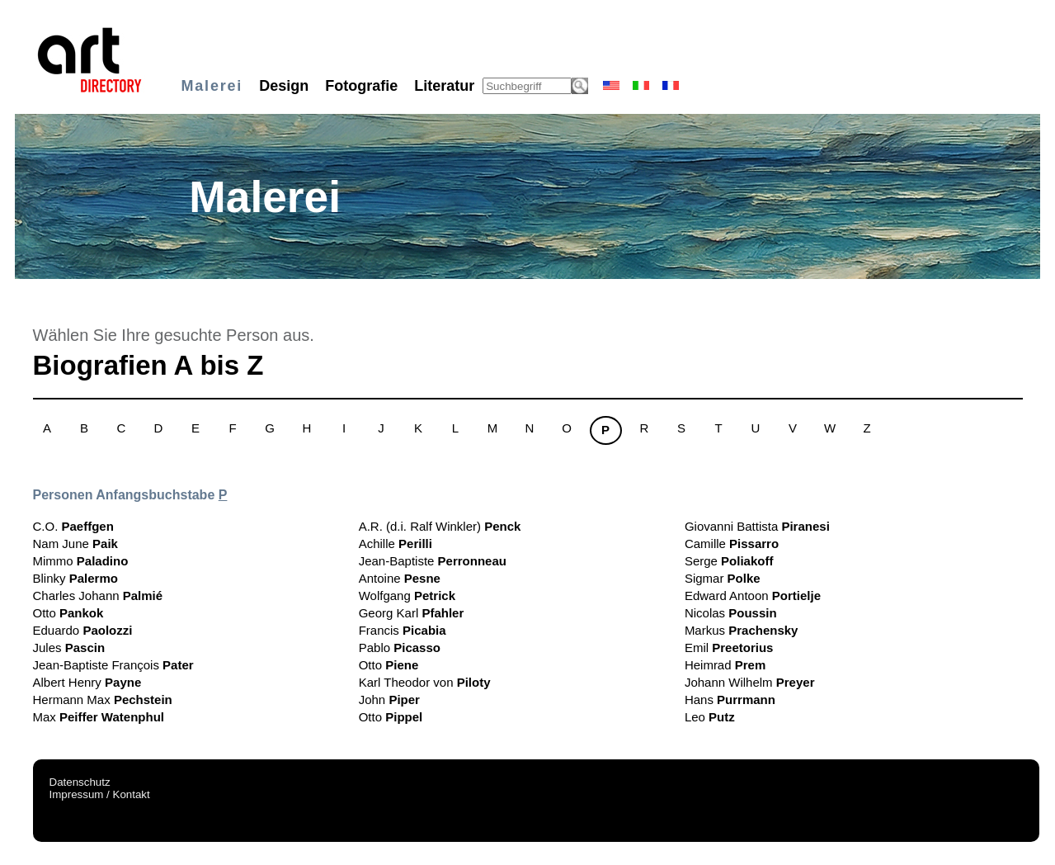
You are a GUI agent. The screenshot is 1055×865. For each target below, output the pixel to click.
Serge (729, 561)
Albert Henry (87, 682)
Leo (710, 717)
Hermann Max (102, 699)
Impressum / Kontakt (99, 794)
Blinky (75, 578)
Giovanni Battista (757, 526)
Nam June (75, 543)
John (389, 699)
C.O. (73, 526)
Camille (732, 543)
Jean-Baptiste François (113, 665)
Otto (68, 613)
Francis (402, 630)
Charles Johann (98, 595)
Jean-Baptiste (432, 561)
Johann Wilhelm (750, 682)
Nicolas (731, 613)
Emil (729, 647)
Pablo (399, 647)
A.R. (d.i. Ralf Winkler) (440, 526)
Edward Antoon (753, 595)
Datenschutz (80, 782)
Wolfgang (407, 595)
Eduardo (83, 630)
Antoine (399, 578)
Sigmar (723, 578)
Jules (69, 647)
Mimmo (81, 561)
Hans (730, 699)
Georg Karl (411, 613)
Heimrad (725, 665)
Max (98, 717)
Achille (395, 543)
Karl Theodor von (425, 682)
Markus (741, 630)
